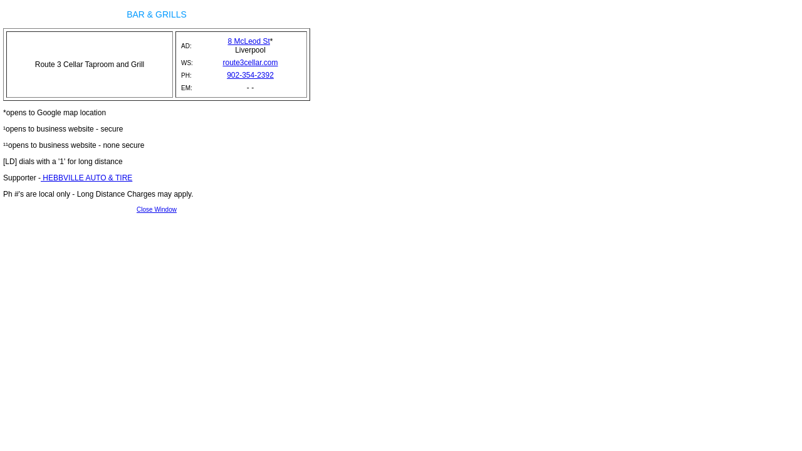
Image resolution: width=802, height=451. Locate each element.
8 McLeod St (248, 41)
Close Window (157, 209)
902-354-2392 (250, 75)
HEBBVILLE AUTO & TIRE (86, 178)
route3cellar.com (250, 62)
